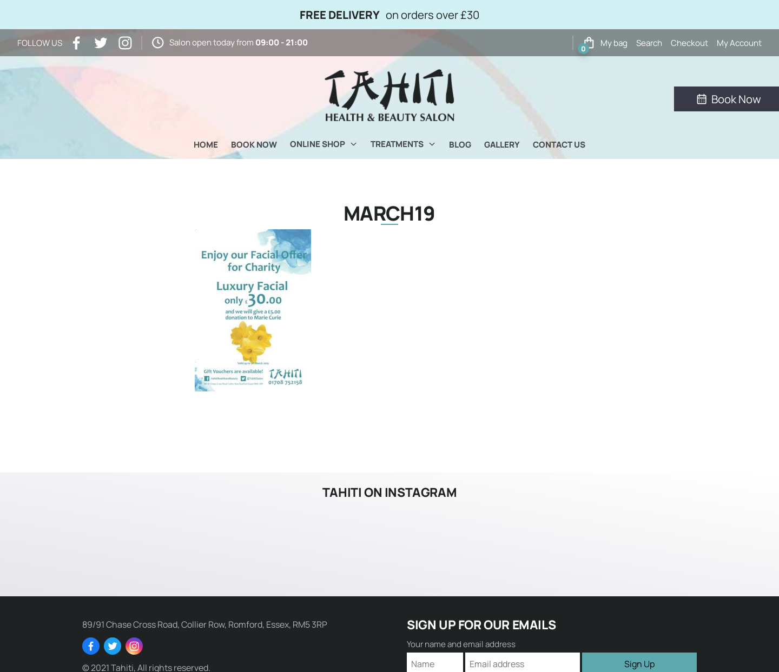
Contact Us (559, 144)
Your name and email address (461, 644)
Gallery (502, 144)
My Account (739, 43)
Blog (460, 144)
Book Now (254, 144)
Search (649, 43)
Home (206, 144)
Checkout (689, 43)
